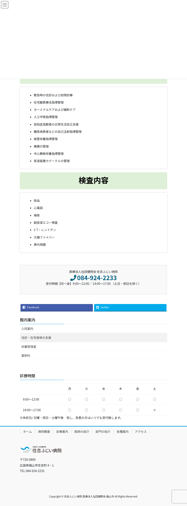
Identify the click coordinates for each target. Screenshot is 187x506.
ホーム (27, 431)
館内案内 (27, 319)
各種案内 (123, 431)
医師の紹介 (82, 431)
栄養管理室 (28, 346)
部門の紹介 (103, 431)
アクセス (141, 431)
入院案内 (27, 328)
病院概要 (44, 431)
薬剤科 (25, 355)
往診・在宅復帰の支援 (36, 337)
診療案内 (62, 431)
